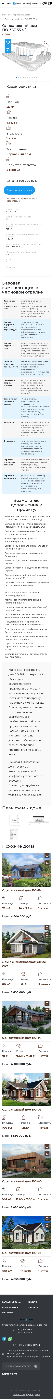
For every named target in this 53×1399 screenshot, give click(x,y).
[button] (16, 77)
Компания (7, 1313)
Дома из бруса (10, 1307)
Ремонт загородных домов (26, 1394)
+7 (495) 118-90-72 (32, 3)
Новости (32, 1302)
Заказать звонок (25, 1332)
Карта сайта (9, 1373)
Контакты (33, 1307)
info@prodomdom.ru (29, 1345)
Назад (6, 34)
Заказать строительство (19, 190)
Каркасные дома (11, 1302)
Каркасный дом (19, 154)
